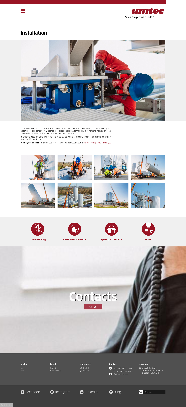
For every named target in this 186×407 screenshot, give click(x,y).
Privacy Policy (55, 370)
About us (24, 368)
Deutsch (86, 368)
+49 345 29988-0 (125, 368)
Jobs (22, 370)
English (86, 370)
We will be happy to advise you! (97, 143)
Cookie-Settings (6, 405)
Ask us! (93, 306)
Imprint (53, 368)
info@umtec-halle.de (120, 374)
